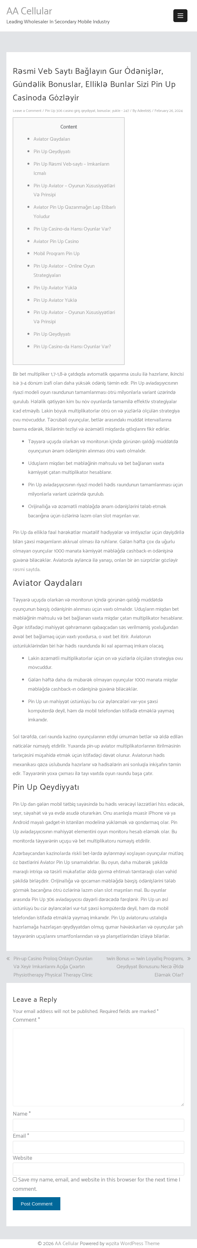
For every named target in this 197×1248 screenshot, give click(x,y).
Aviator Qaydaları (52, 139)
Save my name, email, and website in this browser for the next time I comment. (96, 1184)
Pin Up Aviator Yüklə (55, 288)
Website (22, 1158)
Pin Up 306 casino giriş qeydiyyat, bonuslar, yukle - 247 (87, 111)
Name (22, 1114)
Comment (26, 1020)
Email (21, 1136)
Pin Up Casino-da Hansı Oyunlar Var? (72, 229)
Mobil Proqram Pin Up (57, 253)
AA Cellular (29, 11)
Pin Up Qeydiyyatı (52, 151)
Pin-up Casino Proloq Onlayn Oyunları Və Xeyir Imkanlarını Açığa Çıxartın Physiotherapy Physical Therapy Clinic (53, 967)
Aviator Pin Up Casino (56, 241)
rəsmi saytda (26, 569)
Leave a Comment (27, 111)
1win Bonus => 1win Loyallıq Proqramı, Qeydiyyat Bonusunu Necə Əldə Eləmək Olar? (145, 967)
